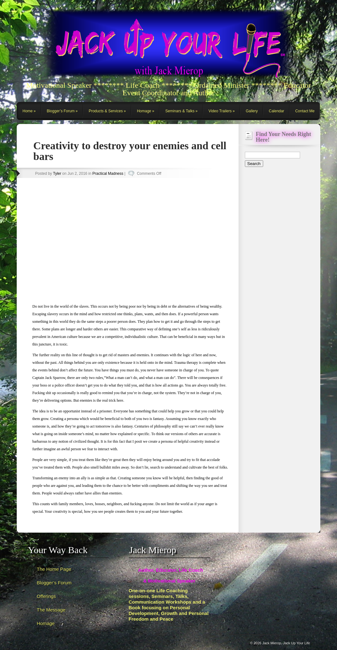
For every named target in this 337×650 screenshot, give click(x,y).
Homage (144, 111)
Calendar (276, 111)
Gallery (252, 111)
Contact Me (305, 111)
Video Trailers (220, 111)
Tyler (57, 173)
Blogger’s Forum (60, 111)
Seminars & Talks (179, 111)
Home (28, 111)
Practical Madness (107, 173)
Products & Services (106, 111)
